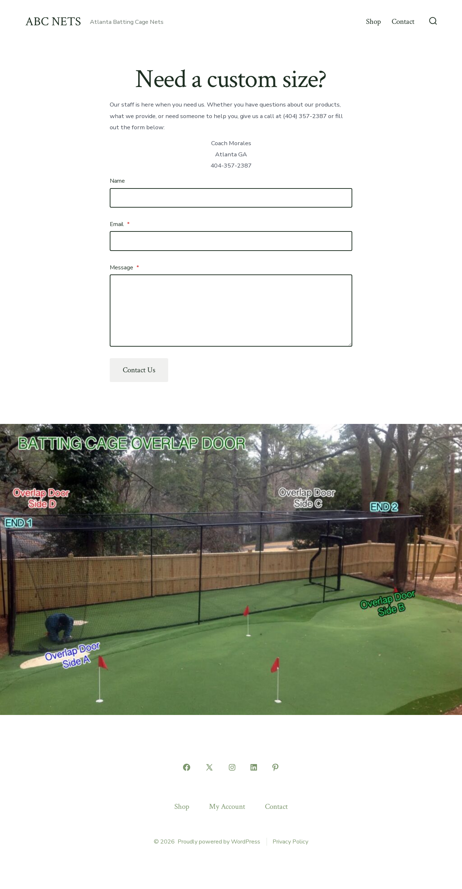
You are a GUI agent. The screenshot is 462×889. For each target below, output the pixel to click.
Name (117, 181)
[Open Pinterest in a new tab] (275, 767)
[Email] (231, 241)
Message (124, 268)
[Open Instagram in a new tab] (232, 767)
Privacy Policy (290, 842)
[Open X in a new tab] (209, 767)
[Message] (231, 310)
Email (120, 224)
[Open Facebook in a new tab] (186, 767)
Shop (373, 21)
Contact (403, 21)
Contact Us (139, 370)
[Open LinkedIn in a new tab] (254, 767)
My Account (227, 806)
